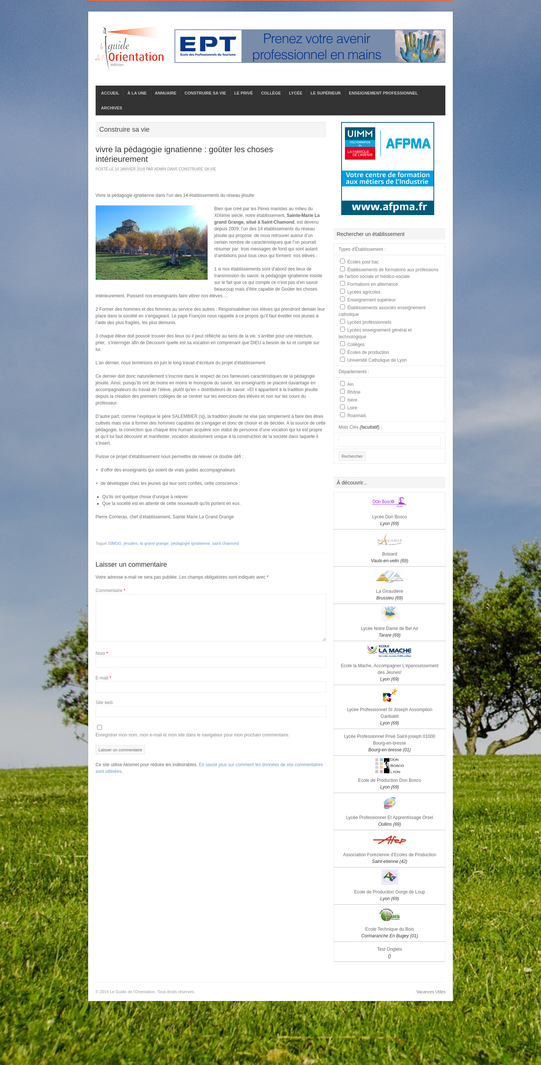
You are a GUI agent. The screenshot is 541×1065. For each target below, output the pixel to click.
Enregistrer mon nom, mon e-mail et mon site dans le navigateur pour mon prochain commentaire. (192, 735)
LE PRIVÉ (243, 93)
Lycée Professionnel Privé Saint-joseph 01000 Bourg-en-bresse (389, 743)
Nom (102, 653)
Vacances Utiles (430, 991)
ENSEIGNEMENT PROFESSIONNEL (383, 93)
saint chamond (225, 543)
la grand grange (154, 543)
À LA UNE (137, 93)
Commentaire (110, 590)
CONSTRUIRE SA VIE (205, 93)
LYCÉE (295, 93)
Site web (104, 702)
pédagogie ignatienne (190, 543)
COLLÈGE (271, 93)
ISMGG (115, 543)
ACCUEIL (110, 93)
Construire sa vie (197, 169)
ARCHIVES (111, 108)
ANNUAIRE (165, 93)
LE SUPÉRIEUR (326, 93)
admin (160, 169)
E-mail (103, 678)
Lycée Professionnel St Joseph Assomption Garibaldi (389, 716)
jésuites (131, 543)
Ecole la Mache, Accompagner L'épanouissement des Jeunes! (389, 672)
